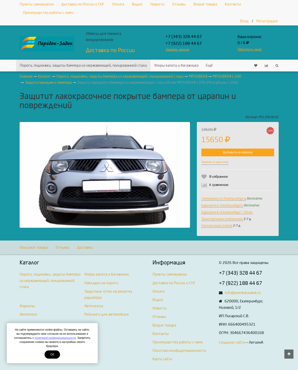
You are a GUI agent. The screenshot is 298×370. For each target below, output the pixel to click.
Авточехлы (93, 306)
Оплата (118, 4)
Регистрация (267, 21)
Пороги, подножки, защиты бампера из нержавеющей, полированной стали (83, 65)
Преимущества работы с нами (48, 13)
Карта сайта (162, 359)
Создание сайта (232, 342)
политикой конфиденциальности (55, 338)
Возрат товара (205, 4)
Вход (244, 21)
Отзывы (179, 4)
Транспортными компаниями (222, 219)
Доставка (85, 247)
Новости (157, 4)
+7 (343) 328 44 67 (183, 37)
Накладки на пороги (101, 283)
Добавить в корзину (238, 152)
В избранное (218, 176)
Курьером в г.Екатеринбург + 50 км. (227, 212)
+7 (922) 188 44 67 (183, 43)
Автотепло (28, 314)
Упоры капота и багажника (176, 65)
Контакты (233, 4)
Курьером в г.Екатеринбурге (222, 205)
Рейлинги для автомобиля (106, 314)
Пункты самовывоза (37, 4)
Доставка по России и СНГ (83, 4)
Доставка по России (110, 50)
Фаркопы (27, 306)
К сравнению (218, 185)
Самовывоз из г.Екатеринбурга (223, 198)
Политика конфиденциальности (179, 350)
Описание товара (34, 247)
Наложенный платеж (216, 225)
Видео (137, 4)
